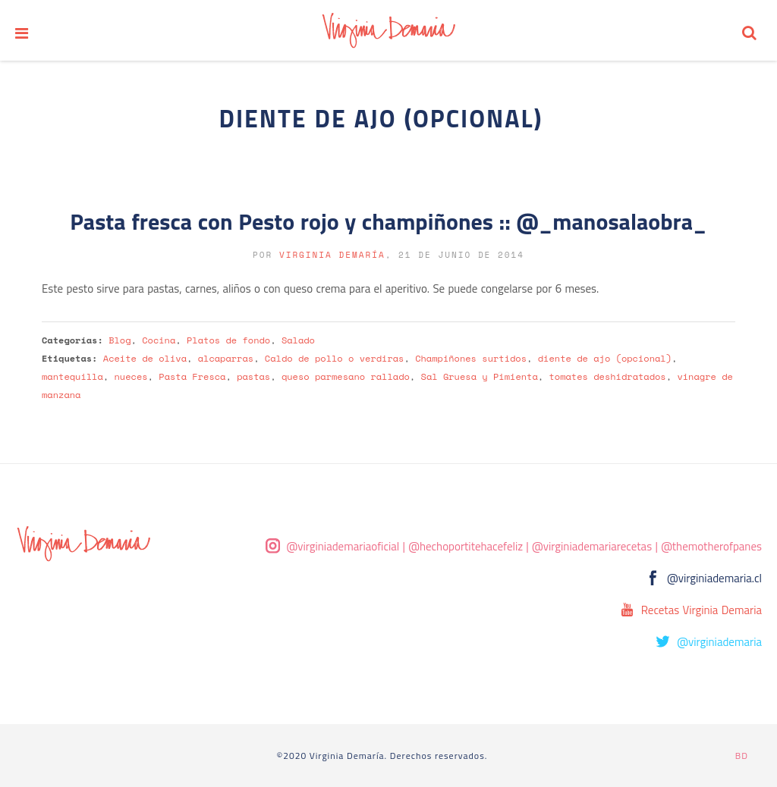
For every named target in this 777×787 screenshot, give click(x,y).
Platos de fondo (228, 340)
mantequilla (72, 376)
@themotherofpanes (711, 546)
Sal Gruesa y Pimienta (479, 376)
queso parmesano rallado (346, 376)
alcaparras (225, 358)
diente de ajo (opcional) (605, 358)
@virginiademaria (719, 642)
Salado (298, 340)
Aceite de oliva (145, 358)
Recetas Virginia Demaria (701, 610)
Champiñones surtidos (471, 358)
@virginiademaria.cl (714, 578)
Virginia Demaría (332, 255)
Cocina (158, 340)
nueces (131, 376)
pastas (253, 376)
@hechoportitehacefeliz (465, 546)
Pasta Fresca (192, 376)
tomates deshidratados (607, 376)
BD (741, 755)
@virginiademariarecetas (592, 546)
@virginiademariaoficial (343, 546)
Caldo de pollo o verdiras (334, 358)
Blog (120, 340)
